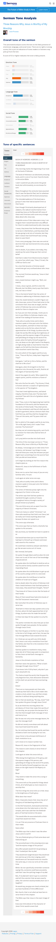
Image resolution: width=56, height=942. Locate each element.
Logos (14, 931)
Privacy (19, 933)
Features (5, 933)
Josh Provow (13, 31)
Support (38, 933)
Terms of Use (29, 933)
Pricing (12, 933)
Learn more (43, 9)
